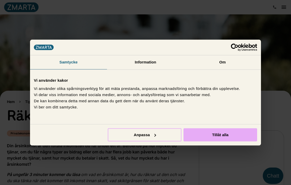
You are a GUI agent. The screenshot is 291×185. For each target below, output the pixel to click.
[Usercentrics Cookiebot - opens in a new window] (234, 47)
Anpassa (145, 135)
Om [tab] (222, 62)
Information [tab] (145, 62)
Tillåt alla (220, 135)
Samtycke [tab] (69, 62)
